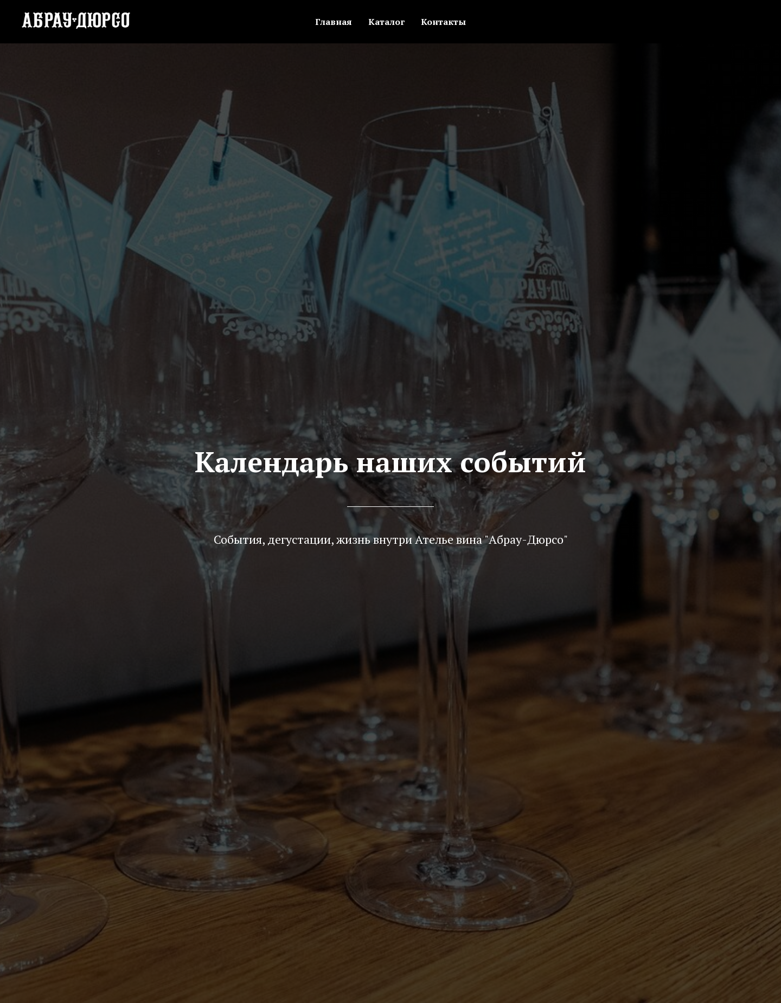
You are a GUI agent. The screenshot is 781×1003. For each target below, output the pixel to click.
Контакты (443, 22)
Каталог (386, 22)
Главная (333, 22)
